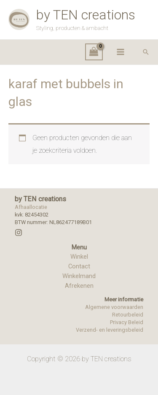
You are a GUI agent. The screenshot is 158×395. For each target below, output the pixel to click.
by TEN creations (85, 15)
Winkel (79, 256)
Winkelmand (79, 276)
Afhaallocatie (31, 207)
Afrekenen (79, 285)
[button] (146, 52)
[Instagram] (18, 232)
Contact (79, 266)
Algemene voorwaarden (114, 307)
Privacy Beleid (126, 322)
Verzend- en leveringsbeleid (109, 330)
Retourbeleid (127, 314)
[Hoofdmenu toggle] (120, 52)
